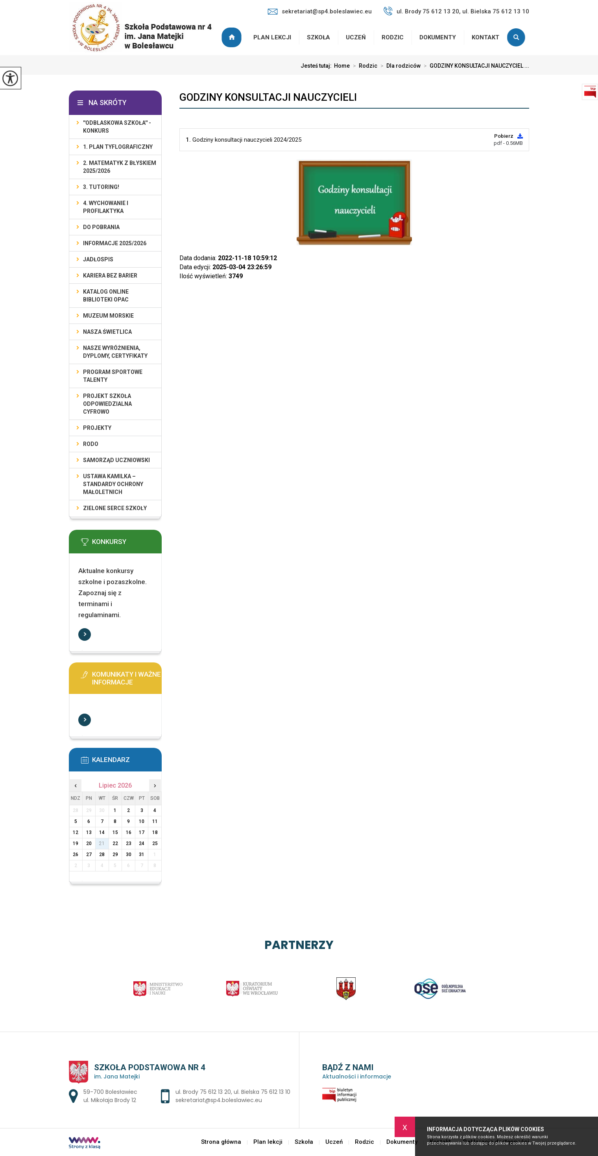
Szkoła (318, 37)
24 (141, 843)
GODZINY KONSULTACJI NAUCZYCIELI (268, 97)
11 (155, 821)
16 (128, 832)
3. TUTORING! (101, 187)
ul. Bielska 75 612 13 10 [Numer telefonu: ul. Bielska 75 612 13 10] (262, 1092)
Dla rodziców (399, 65)
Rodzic (393, 37)
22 (115, 843)
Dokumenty (437, 37)
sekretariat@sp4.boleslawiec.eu (320, 11)
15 (115, 832)
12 (75, 832)
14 (102, 832)
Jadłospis (98, 259)
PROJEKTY (97, 428)
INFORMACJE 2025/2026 (114, 243)
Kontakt (485, 37)
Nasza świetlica (107, 332)
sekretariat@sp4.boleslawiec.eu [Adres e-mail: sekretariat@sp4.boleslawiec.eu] (218, 1100)
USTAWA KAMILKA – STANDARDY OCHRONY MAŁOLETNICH (113, 484)
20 (89, 843)
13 (89, 832)
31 (141, 854)
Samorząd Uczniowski (116, 460)
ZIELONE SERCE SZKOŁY (115, 508)
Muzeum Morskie (108, 316)
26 (75, 854)
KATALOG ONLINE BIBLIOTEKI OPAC (106, 296)
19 (75, 843)
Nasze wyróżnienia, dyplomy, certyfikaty (115, 352)
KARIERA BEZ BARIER (110, 275)
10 (141, 821)
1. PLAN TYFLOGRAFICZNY (118, 147)
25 (155, 843)
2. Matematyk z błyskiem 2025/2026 (119, 167)
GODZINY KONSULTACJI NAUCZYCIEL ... (475, 65)
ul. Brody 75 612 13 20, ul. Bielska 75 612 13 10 (456, 11)
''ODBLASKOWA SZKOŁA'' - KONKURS (117, 127)
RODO (90, 444)
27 (89, 854)
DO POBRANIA (101, 227)
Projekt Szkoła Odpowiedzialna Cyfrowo (107, 404)
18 (155, 832)
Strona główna (232, 37)
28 (102, 854)
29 (115, 854)
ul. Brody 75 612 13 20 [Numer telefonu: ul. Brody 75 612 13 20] (203, 1092)
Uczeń (356, 37)
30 (128, 854)
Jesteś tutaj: (317, 65)
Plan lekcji (272, 37)
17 (141, 832)
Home (342, 65)
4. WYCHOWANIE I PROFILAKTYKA (105, 207)
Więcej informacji (84, 634)
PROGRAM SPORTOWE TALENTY (112, 376)
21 (102, 843)
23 (128, 843)
